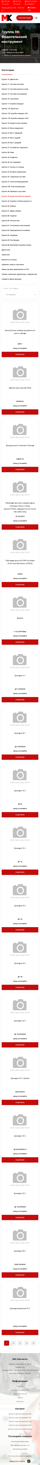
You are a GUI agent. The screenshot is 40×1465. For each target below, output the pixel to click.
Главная (5, 50)
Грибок (20, 618)
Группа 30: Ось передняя (11, 162)
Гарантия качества (20, 1394)
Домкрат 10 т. (20, 791)
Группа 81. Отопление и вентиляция (16, 225)
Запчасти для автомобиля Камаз (20, 1429)
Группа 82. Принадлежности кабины (16, 230)
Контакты (20, 1401)
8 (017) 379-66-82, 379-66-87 (31, 2)
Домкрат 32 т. (20, 1193)
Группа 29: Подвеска (9, 157)
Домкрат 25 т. (20, 1136)
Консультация (24, 18)
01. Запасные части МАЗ (13, 52)
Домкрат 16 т (20, 963)
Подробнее (20, 354)
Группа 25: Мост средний (11, 143)
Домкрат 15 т (20, 906)
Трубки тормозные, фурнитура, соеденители (19, 274)
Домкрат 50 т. (20, 1251)
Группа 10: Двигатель (10, 79)
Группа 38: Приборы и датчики (14, 191)
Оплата (20, 1398)
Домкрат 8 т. (20, 733)
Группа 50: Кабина (9, 206)
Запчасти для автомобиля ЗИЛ (20, 1425)
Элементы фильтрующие (11, 279)
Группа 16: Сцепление (10, 99)
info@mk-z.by (32, 9)
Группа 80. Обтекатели (11, 221)
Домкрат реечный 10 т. (20, 1308)
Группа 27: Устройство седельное (15, 147)
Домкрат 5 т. (20, 676)
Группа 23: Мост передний (12, 133)
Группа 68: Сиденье (9, 216)
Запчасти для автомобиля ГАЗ (20, 1418)
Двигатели (6, 250)
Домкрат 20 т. (20, 1021)
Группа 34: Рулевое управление (14, 172)
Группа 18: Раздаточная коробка (14, 123)
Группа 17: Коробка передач (13, 104)
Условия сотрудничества (20, 1390)
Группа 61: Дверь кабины (11, 211)
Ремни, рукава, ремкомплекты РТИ (15, 269)
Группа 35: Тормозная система (13, 177)
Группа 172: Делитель (10, 109)
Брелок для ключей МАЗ (20, 388)
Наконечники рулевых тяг (20, 1445)
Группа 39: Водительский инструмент (16, 196)
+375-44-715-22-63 (6, 2)
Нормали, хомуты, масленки (13, 264)
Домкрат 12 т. (20, 848)
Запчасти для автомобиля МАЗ (20, 1414)
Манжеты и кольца (9, 260)
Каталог (14, 50)
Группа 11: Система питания (13, 84)
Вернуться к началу (20, 1461)
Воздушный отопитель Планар (20, 445)
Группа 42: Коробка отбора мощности (16, 201)
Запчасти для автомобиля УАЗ (20, 1421)
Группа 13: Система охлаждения (14, 94)
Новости (20, 1386)
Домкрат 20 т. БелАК (20, 1078)
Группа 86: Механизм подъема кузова (16, 245)
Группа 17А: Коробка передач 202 (15, 113)
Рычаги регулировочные (20, 1441)
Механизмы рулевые (20, 1449)
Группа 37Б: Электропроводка (13, 186)
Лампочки (5, 255)
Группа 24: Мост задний (11, 138)
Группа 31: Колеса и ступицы (13, 167)
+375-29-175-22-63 (17, 2)
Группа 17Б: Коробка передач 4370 (15, 118)
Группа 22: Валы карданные (12, 128)
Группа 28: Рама (8, 152)
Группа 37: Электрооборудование (15, 182)
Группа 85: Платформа (10, 240)
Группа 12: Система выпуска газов (15, 89)
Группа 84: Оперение (10, 235)
